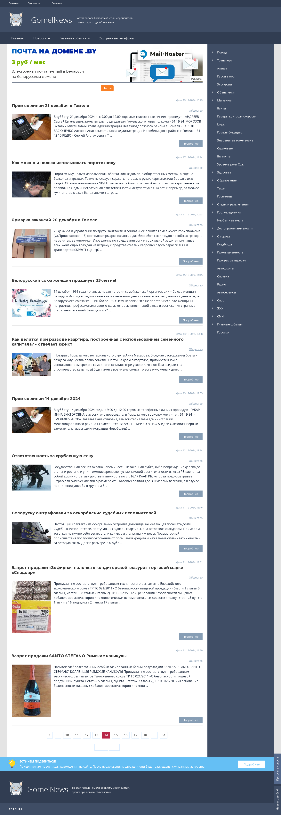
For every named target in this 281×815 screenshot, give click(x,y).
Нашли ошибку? (277, 799)
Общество (196, 110)
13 (96, 735)
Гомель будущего (229, 132)
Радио (221, 284)
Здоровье (224, 172)
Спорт (221, 300)
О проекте (34, 3)
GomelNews (51, 20)
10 (67, 735)
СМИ (220, 316)
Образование (227, 180)
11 (77, 735)
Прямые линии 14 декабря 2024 (46, 398)
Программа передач (231, 260)
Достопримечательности (235, 228)
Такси (221, 188)
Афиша (222, 68)
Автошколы (225, 268)
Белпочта (223, 156)
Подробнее (252, 764)
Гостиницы (225, 196)
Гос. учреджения (229, 212)
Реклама (57, 3)
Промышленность (230, 252)
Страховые (225, 148)
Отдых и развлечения (233, 204)
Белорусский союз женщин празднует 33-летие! (64, 280)
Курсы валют (226, 76)
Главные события (75, 38)
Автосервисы (226, 292)
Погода (222, 52)
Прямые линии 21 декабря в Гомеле (50, 105)
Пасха (107, 88)
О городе (223, 236)
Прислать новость (277, 768)
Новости (41, 38)
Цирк (221, 124)
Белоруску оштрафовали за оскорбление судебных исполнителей (84, 513)
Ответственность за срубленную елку (52, 455)
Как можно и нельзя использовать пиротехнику (64, 162)
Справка (223, 276)
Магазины (224, 100)
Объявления (226, 92)
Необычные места (230, 220)
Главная (14, 3)
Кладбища (224, 244)
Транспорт (224, 60)
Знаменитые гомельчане (235, 140)
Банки (221, 108)
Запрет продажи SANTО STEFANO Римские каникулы (69, 655)
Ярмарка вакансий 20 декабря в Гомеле (54, 220)
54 (163, 735)
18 (145, 735)
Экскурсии (224, 84)
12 (86, 735)
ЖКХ (220, 308)
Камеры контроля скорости (236, 116)
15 (116, 735)
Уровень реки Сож (230, 164)
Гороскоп (223, 332)
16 (125, 735)
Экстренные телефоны (116, 38)
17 (135, 735)
